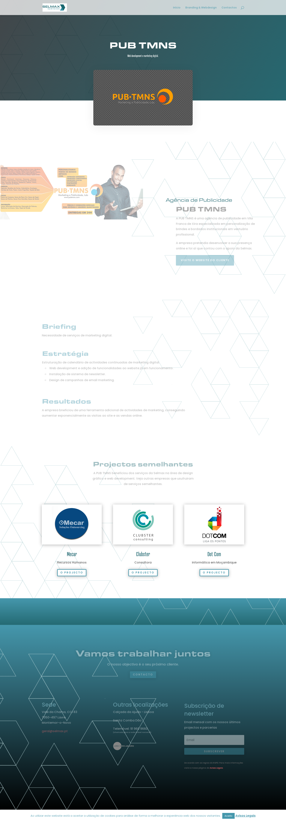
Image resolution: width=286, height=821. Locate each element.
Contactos (229, 7)
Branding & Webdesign (201, 7)
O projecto (71, 572)
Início (176, 7)
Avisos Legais (216, 768)
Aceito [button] (228, 816)
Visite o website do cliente (211, 260)
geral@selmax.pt (55, 731)
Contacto (143, 674)
